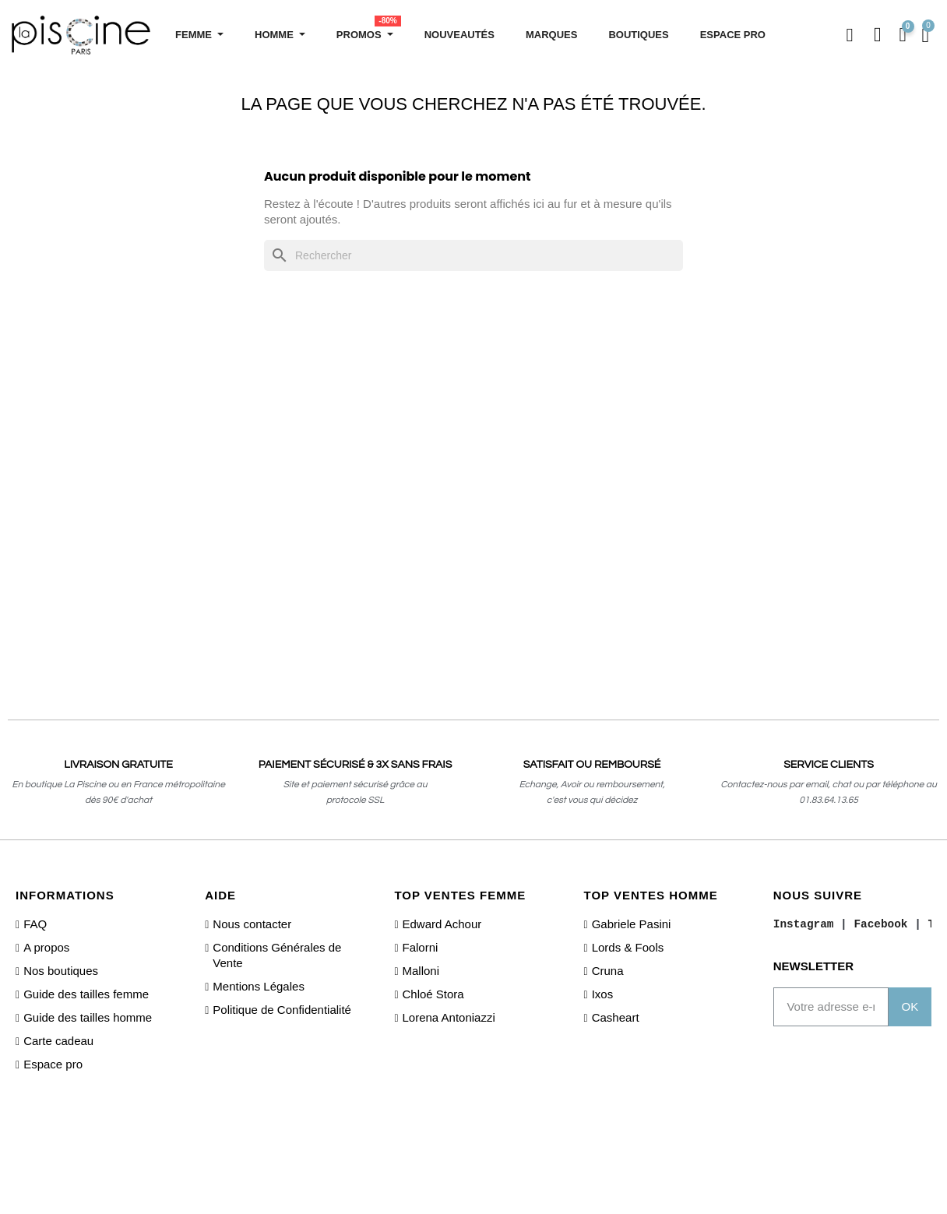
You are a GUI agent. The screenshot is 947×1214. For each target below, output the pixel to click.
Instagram (803, 924)
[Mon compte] (877, 35)
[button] (848, 35)
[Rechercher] (473, 255)
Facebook (880, 924)
